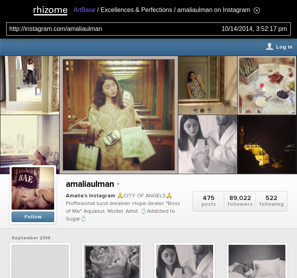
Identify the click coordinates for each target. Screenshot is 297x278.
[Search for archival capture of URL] (148, 29)
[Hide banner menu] (256, 10)
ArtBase (84, 10)
